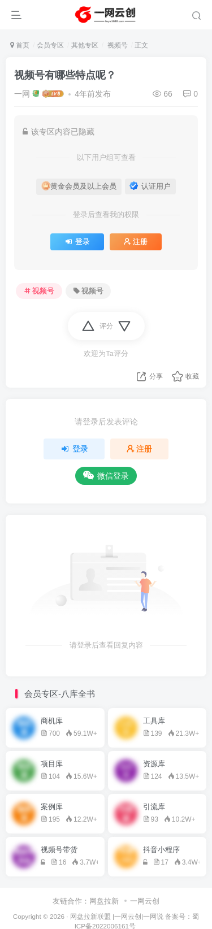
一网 (22, 93)
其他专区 (84, 45)
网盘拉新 (104, 901)
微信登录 (106, 475)
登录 (77, 242)
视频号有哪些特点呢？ (65, 75)
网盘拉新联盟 (90, 916)
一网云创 (144, 901)
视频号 (116, 45)
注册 (136, 242)
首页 (19, 45)
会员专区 (50, 45)
